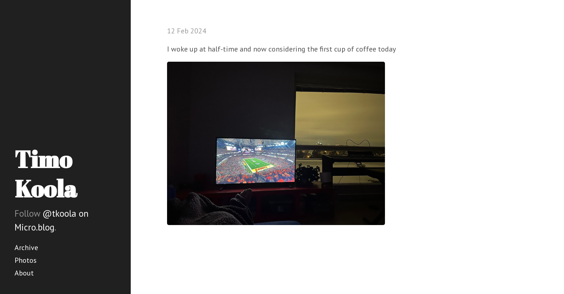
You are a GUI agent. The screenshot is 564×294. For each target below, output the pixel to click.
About (24, 273)
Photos (26, 260)
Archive (26, 247)
